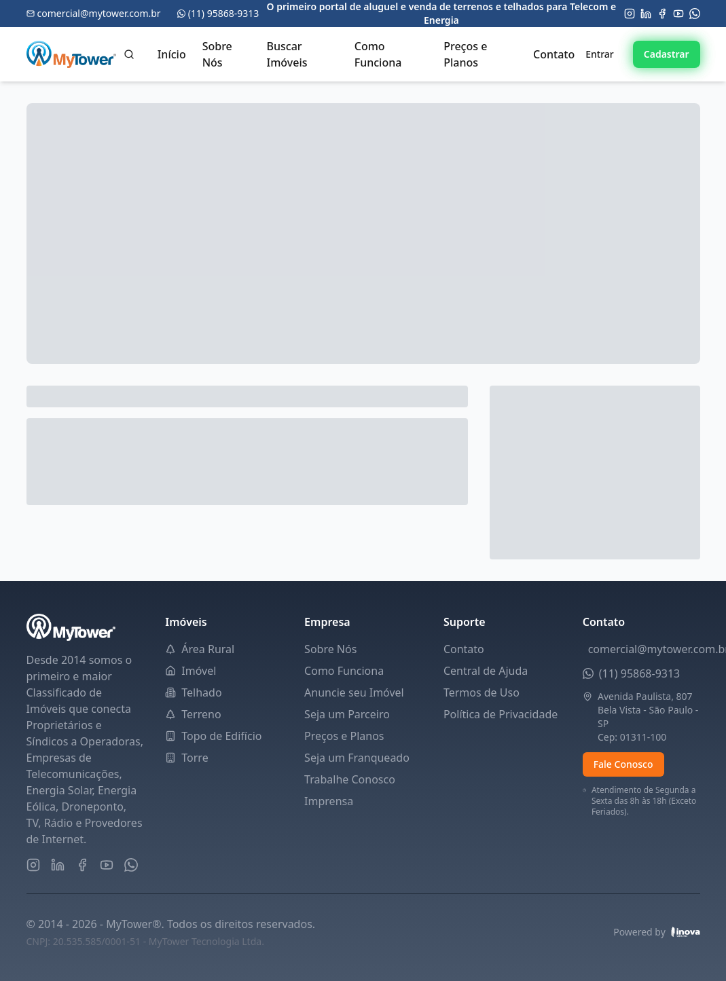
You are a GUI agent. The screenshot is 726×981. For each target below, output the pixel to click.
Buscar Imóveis (287, 54)
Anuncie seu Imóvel (354, 692)
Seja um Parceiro (347, 714)
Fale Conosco (623, 764)
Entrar (599, 54)
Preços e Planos (465, 54)
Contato (554, 54)
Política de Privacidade (500, 714)
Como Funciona (378, 54)
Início (172, 54)
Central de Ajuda (485, 670)
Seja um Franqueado (357, 757)
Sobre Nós (217, 54)
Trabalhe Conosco (349, 779)
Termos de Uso (481, 692)
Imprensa (328, 801)
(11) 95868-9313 (639, 673)
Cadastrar (666, 54)
